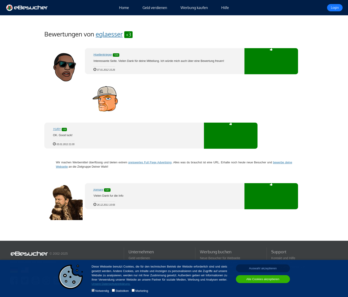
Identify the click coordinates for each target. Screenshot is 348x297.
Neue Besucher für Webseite (220, 258)
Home (124, 7)
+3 (128, 35)
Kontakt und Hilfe (283, 258)
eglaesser (109, 34)
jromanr (98, 189)
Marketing (142, 290)
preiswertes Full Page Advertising (150, 162)
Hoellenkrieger (102, 54)
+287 (107, 190)
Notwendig (102, 290)
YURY (57, 129)
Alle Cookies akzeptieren (262, 279)
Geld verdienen (154, 7)
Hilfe (225, 7)
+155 (116, 55)
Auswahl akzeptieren (263, 268)
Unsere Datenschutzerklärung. (111, 284)
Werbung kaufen (194, 7)
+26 (64, 129)
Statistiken (122, 290)
